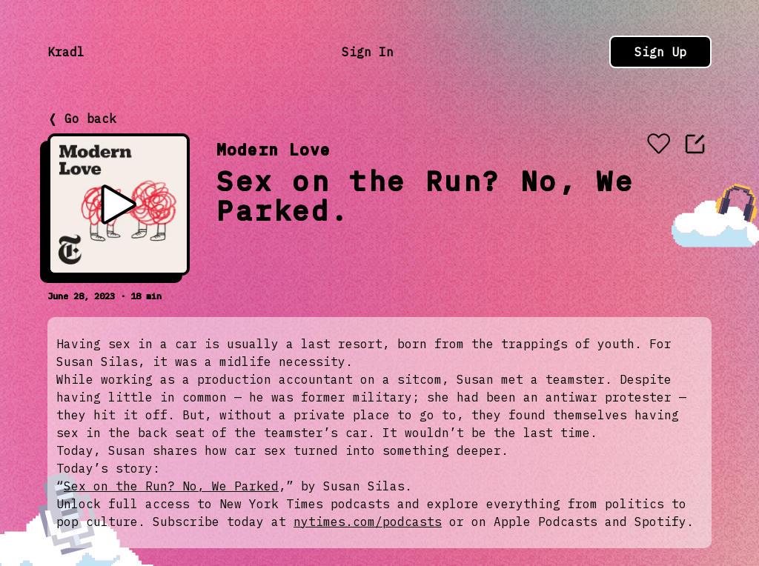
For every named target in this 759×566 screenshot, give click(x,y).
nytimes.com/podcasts (368, 521)
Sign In (368, 51)
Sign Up (660, 51)
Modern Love (273, 149)
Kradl (65, 51)
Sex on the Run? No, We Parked (171, 486)
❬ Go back (81, 118)
